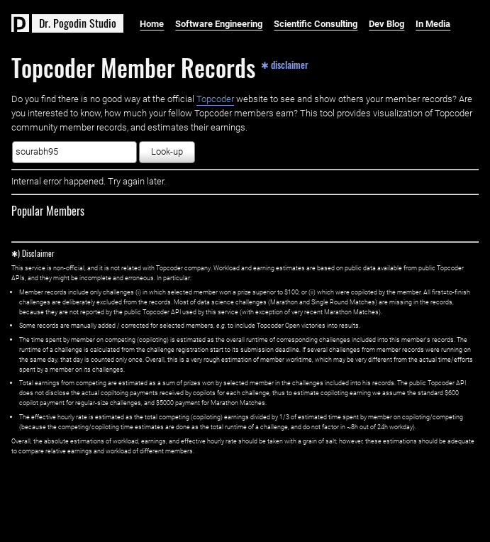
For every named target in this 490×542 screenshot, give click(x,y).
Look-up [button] (167, 151)
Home (152, 23)
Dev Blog (386, 23)
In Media (433, 23)
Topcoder (215, 99)
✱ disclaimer (284, 64)
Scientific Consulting (315, 23)
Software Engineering (218, 23)
